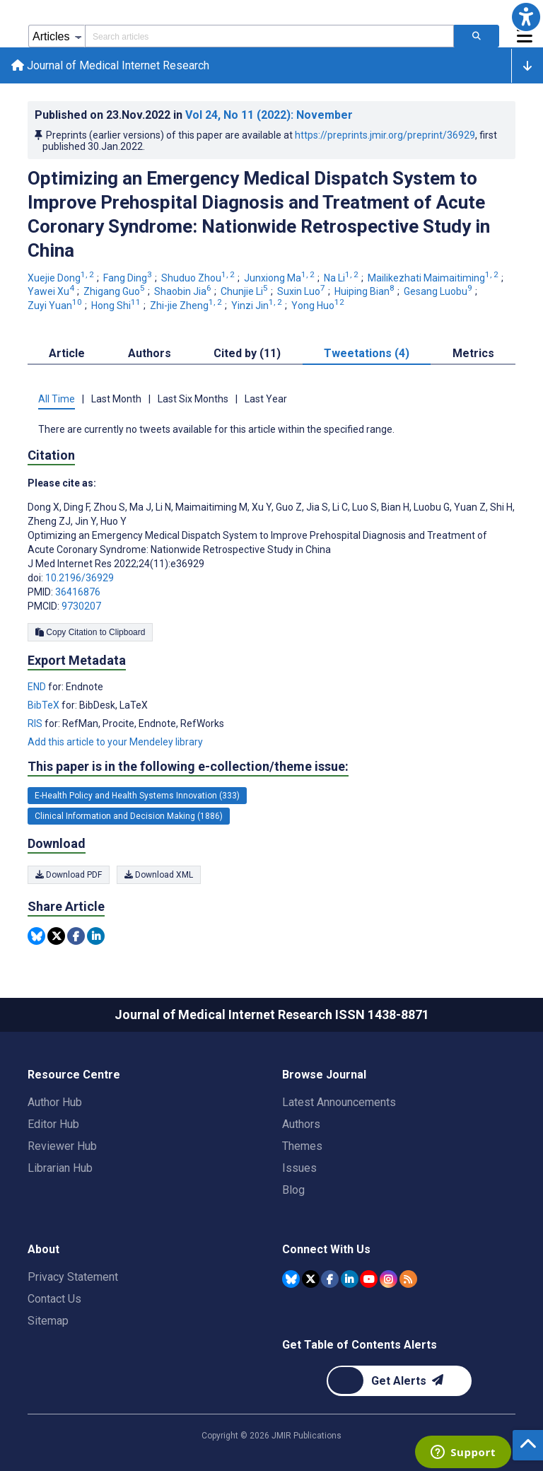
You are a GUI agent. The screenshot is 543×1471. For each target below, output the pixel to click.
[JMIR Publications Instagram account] (388, 1279)
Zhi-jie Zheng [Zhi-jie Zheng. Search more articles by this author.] (187, 305)
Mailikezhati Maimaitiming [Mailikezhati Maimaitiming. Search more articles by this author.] (434, 278)
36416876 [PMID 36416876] (77, 592)
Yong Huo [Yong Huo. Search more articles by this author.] (318, 305)
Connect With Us (326, 1249)
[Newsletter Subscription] (399, 1381)
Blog (293, 1190)
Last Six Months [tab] (193, 399)
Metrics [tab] (473, 353)
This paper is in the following (188, 766)
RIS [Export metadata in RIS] (36, 723)
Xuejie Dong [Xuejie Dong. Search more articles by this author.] (62, 278)
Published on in (194, 115)
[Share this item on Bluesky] (36, 936)
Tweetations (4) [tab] (366, 353)
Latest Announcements (339, 1102)
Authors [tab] (149, 353)
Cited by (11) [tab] (247, 353)
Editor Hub (53, 1124)
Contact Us (54, 1299)
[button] (526, 17)
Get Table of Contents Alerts (359, 1344)
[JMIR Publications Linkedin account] (349, 1279)
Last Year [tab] (266, 399)
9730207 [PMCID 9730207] (81, 606)
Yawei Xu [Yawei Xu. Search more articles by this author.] (52, 291)
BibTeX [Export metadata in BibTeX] (45, 705)
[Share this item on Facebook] (76, 936)
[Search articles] (476, 36)
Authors (301, 1124)
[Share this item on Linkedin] (96, 936)
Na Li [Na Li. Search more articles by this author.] (342, 278)
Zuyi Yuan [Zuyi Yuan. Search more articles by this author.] (56, 305)
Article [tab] (67, 353)
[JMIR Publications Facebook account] (330, 1279)
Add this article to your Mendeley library (115, 742)
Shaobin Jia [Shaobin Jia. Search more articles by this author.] (184, 291)
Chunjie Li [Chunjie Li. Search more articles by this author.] (245, 291)
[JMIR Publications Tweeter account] (311, 1279)
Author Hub (55, 1102)
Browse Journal (324, 1074)
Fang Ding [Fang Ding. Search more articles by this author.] (128, 278)
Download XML (158, 875)
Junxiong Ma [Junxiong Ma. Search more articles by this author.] (280, 278)
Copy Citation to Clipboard (90, 632)
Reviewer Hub (62, 1146)
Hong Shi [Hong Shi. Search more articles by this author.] (117, 305)
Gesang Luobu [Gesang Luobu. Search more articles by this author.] (439, 291)
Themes (302, 1146)
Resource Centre (74, 1074)
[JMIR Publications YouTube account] (369, 1279)
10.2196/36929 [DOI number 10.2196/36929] (79, 577)
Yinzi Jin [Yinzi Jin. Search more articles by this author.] (257, 305)
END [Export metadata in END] (38, 686)
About (43, 1249)
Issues (299, 1168)
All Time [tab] (56, 399)
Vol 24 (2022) (269, 115)
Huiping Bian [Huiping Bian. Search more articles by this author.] (365, 291)
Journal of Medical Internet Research (110, 65)
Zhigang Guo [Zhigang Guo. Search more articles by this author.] (115, 291)
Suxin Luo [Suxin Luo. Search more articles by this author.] (302, 291)
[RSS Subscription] (408, 1279)
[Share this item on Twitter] (56, 936)
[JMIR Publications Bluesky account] (291, 1279)
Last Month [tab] (116, 399)
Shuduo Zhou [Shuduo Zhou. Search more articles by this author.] (199, 278)
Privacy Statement (73, 1277)
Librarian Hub (60, 1168)
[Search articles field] (269, 36)
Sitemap (48, 1320)
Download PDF (68, 875)
